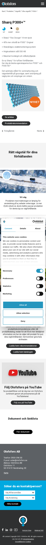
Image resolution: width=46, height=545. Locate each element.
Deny (23, 321)
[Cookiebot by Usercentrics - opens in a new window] (32, 221)
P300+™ (35, 11)
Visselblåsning (20, 542)
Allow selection (23, 313)
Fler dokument (23, 432)
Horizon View (26, 530)
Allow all (23, 305)
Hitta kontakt (12, 504)
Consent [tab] (8, 228)
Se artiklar (9, 117)
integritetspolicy (28, 539)
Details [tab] (23, 228)
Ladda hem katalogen (23, 352)
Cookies (28, 542)
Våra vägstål (26, 11)
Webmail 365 (39, 530)
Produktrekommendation (16, 123)
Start (3, 11)
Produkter (10, 11)
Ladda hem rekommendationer (23, 346)
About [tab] (37, 228)
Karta (6, 473)
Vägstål (17, 11)
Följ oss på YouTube (23, 402)
